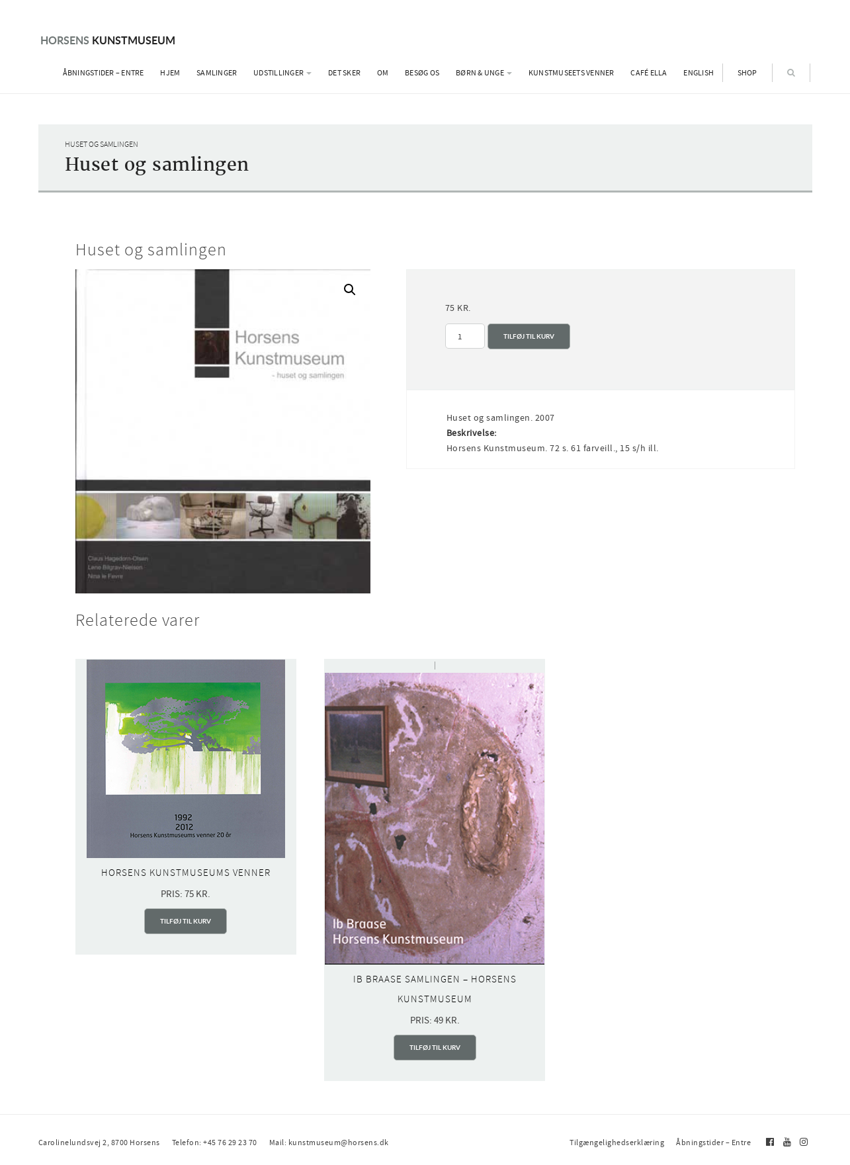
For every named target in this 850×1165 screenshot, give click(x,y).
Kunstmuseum (107, 40)
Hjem (170, 72)
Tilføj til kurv (528, 336)
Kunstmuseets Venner (572, 72)
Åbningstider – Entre (103, 72)
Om (383, 72)
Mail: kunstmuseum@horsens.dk (329, 1142)
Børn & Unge (484, 72)
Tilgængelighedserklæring (617, 1142)
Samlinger (216, 72)
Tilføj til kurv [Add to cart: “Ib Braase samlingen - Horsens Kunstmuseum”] (434, 1047)
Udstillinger (282, 72)
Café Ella (648, 72)
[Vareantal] (465, 336)
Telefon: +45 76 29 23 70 (214, 1142)
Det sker (344, 72)
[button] (350, 290)
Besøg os (422, 72)
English (698, 72)
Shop (747, 72)
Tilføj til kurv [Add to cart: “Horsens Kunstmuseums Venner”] (185, 921)
